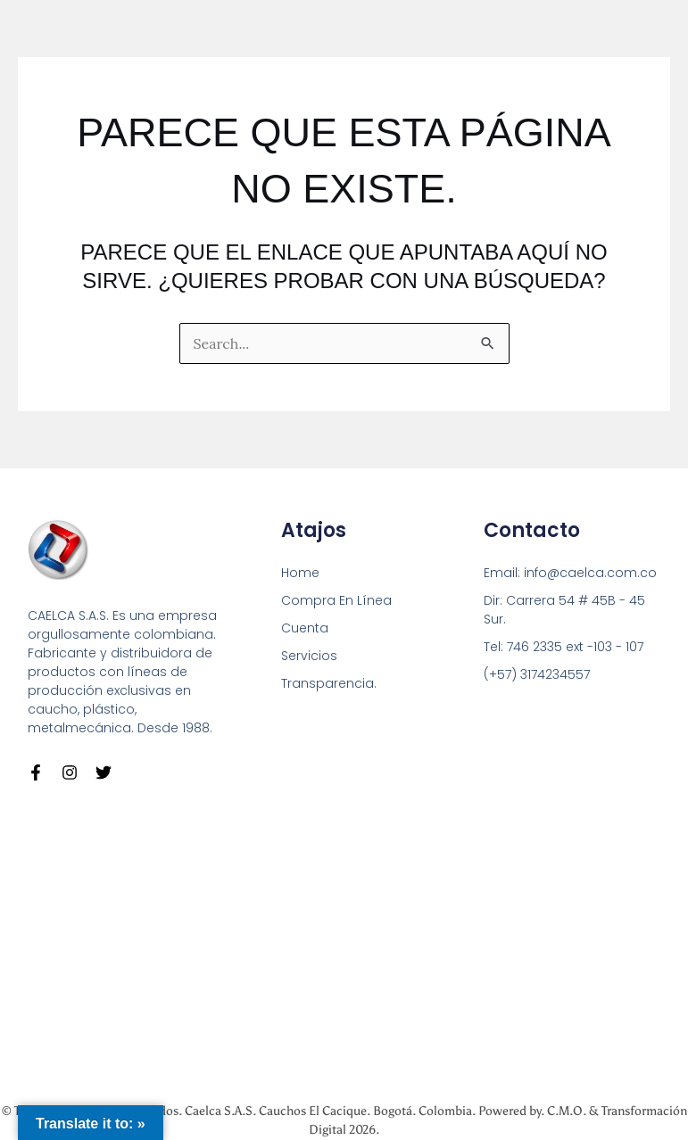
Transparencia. (329, 683)
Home (300, 573)
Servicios (309, 656)
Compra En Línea (336, 600)
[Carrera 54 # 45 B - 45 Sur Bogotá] (344, 940)
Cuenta (304, 628)
